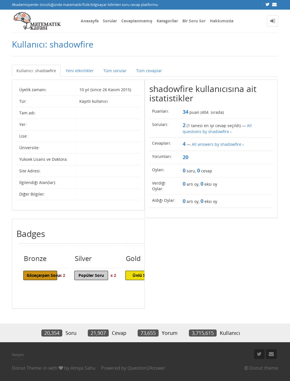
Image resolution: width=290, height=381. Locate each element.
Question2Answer (146, 368)
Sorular (110, 20)
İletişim (18, 354)
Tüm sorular (115, 70)
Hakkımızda (221, 20)
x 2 (62, 275)
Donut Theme (26, 368)
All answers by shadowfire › (218, 144)
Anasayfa (90, 20)
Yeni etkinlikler (80, 70)
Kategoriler (167, 20)
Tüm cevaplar (149, 70)
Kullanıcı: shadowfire (36, 70)
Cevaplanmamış (136, 20)
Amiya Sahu (83, 368)
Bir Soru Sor (194, 20)
